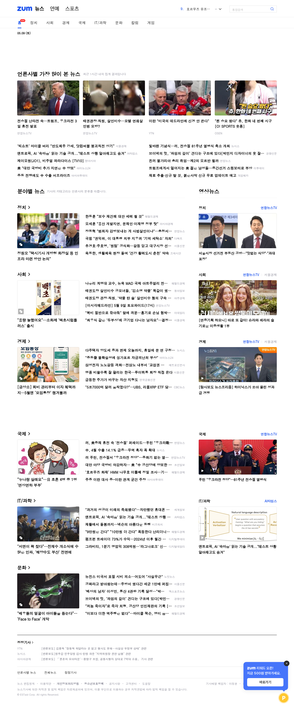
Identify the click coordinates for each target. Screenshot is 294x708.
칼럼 (135, 22)
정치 (33, 22)
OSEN (218, 133)
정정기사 (24, 642)
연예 (54, 9)
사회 (50, 22)
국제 (82, 22)
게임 (151, 22)
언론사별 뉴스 (26, 672)
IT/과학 (100, 22)
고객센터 (131, 683)
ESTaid (24, 694)
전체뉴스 (50, 672)
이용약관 (45, 683)
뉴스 (39, 9)
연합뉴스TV (24, 133)
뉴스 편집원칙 (26, 683)
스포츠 (72, 9)
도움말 (146, 683)
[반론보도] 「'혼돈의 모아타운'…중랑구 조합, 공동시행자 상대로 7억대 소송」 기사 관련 (97, 659)
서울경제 (270, 274)
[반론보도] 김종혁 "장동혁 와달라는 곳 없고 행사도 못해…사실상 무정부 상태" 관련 (94, 648)
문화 (118, 22)
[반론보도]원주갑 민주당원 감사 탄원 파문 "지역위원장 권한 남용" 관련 (86, 654)
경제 (66, 22)
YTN (151, 133)
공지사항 (114, 683)
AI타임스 (271, 501)
